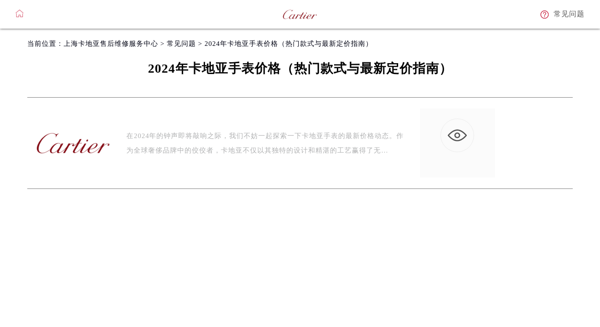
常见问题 (181, 43)
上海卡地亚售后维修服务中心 (111, 43)
